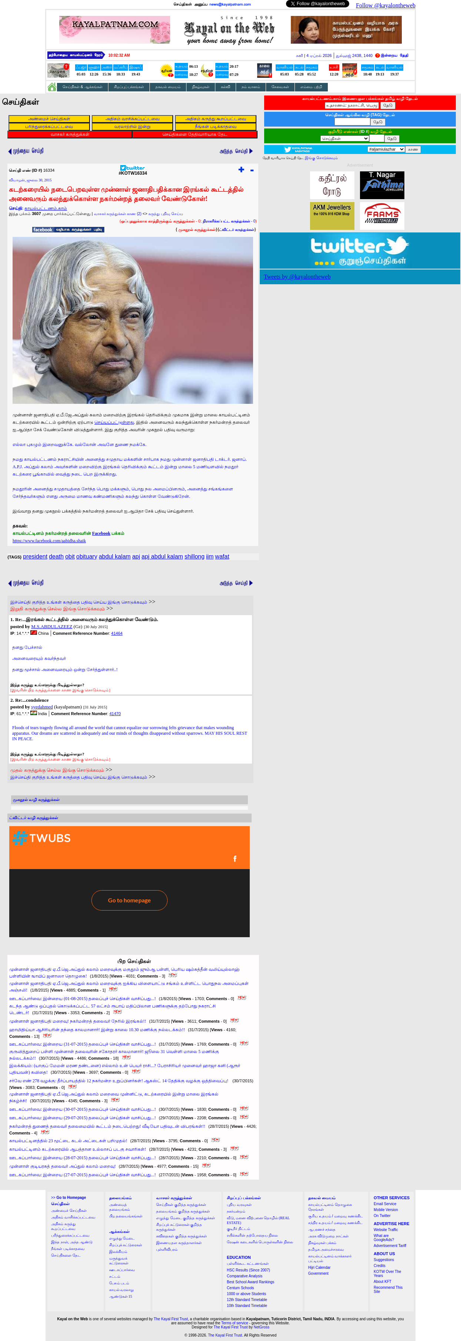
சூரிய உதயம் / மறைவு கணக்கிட (335, 1216)
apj (136, 556)
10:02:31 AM (119, 55)
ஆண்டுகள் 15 (120, 1296)
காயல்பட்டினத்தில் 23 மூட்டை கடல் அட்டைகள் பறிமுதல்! (68, 1140)
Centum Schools (240, 1288)
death (56, 556)
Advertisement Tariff (390, 1246)
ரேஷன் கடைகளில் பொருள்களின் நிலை (260, 1242)
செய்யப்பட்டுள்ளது (114, 422)
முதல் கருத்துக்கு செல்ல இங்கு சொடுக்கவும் (57, 770)
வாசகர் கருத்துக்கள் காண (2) (118, 214)
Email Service (385, 1204)
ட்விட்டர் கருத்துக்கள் (236, 230)
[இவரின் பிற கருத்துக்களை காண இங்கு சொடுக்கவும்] (60, 690)
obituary (86, 556)
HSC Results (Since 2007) (248, 1270)
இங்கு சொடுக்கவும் (321, 158)
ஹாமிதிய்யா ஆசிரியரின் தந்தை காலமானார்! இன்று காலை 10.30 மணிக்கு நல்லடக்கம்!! (97, 1029)
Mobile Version (386, 1210)
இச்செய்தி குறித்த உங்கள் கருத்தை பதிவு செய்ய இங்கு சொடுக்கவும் (78, 602)
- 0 (229, 221)
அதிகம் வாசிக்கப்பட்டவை (73, 1217)
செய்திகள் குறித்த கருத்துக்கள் (181, 1205)
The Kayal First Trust (171, 1319)
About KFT (382, 1282)
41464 (117, 633)
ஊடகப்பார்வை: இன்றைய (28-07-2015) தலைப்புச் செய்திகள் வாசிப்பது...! (82, 1157)
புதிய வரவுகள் (239, 1205)
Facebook (101, 533)
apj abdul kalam (162, 556)
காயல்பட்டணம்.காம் (45, 208)
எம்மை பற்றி (311, 87)
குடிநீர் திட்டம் (238, 1229)
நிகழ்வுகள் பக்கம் (322, 1243)
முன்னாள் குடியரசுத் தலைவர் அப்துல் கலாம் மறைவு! (62, 1166)
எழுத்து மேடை (122, 1238)
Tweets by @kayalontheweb (297, 277)
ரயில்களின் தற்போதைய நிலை (252, 1235)
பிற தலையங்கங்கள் (126, 1216)
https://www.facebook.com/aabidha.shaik (49, 540)
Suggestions (384, 1260)
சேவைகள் (280, 87)
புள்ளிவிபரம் (167, 1249)
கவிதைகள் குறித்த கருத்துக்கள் (181, 1236)
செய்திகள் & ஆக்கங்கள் (82, 87)
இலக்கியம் (118, 1252)
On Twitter (382, 1216)
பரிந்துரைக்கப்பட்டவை (70, 1235)
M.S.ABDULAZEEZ (51, 626)
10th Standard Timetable (247, 1306)
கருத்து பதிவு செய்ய (165, 214)
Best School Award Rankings (250, 1282)
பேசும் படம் (119, 1283)
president (35, 556)
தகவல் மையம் (168, 87)
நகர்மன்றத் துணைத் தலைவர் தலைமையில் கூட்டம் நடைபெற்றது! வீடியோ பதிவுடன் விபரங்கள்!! (107, 1126)
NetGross (261, 1327)
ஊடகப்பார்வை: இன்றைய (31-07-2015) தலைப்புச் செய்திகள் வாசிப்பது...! (82, 1044)
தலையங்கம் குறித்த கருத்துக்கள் (183, 1211)
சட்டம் (114, 1276)
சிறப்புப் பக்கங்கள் (129, 87)
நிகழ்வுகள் (200, 87)
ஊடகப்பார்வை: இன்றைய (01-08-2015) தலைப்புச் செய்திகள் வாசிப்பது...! (82, 998)
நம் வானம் (251, 87)
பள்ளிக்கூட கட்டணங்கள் (248, 1263)
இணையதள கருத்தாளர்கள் (179, 1243)
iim (209, 556)
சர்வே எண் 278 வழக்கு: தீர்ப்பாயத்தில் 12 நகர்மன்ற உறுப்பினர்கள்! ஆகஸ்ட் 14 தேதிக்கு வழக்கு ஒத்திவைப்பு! (119, 1080)
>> (68, 1198)
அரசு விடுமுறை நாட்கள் (328, 1236)
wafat (222, 556)
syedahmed (42, 707)
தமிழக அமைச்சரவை (326, 1249)
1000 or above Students (246, 1294)
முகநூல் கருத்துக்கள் (197, 229)
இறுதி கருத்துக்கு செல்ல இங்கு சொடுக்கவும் (57, 608)
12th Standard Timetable (247, 1300)
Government (318, 1273)
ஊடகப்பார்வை (122, 1270)
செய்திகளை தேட (66, 1255)
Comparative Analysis (244, 1276)
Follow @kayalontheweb (385, 5)
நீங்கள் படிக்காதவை (68, 1249)
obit (70, 556)
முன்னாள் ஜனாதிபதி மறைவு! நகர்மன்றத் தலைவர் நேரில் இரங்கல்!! (77, 1021)
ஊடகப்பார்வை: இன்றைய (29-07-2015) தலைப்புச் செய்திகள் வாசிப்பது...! (82, 1117)
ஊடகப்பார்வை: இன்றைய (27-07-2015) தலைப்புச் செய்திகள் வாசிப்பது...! (82, 1174)
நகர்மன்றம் (236, 1211)
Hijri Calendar (319, 1267)
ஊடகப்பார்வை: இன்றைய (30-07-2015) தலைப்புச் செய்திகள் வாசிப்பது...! (82, 1109)
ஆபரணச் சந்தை (322, 1229)
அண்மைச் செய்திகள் (69, 1210)
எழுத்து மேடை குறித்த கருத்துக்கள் (185, 1218)
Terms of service (234, 1323)
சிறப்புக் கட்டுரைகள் (125, 1245)
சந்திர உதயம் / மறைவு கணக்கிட (335, 1223)
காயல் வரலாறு (121, 1290)
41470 (115, 713)
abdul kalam (115, 556)
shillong (195, 556)
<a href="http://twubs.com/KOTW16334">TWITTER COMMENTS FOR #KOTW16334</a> (129, 881)
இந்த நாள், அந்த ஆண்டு (71, 1242)
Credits (380, 1266)
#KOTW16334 (133, 171)
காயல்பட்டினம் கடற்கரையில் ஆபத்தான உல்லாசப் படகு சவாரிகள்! (77, 1149)
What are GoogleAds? (384, 1238)
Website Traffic (386, 1230)
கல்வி (225, 87)
